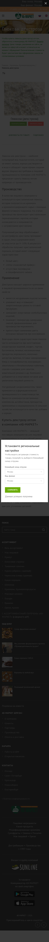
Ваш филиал (10, 476)
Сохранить (13, 490)
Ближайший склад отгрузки (16, 467)
